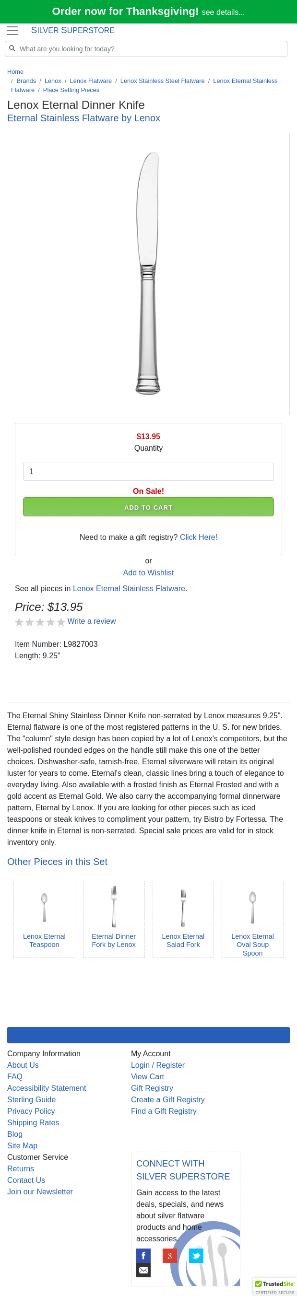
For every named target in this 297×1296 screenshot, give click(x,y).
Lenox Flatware (91, 80)
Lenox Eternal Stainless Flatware (129, 588)
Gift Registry (152, 1088)
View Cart (147, 1077)
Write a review (91, 621)
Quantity (148, 448)
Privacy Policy (31, 1111)
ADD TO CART (148, 507)
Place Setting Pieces (71, 89)
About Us (23, 1065)
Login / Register (158, 1065)
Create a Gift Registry (168, 1100)
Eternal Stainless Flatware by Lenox (83, 118)
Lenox (53, 80)
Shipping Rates (33, 1123)
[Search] (146, 49)
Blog (15, 1134)
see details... (223, 12)
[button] (275, 1287)
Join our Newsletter (40, 1192)
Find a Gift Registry (164, 1111)
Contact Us (26, 1180)
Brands (26, 80)
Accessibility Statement (46, 1088)
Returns (20, 1169)
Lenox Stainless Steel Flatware (162, 80)
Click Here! (198, 537)
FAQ (15, 1077)
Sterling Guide (31, 1100)
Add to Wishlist (148, 573)
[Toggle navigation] (12, 30)
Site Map (22, 1146)
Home (15, 71)
